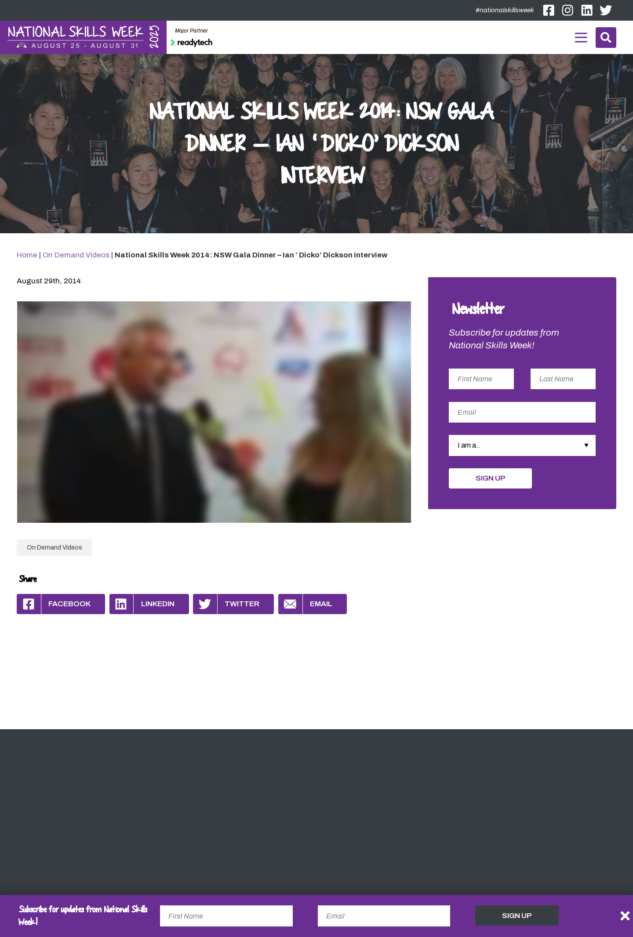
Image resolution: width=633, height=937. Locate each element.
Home (27, 255)
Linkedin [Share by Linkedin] (142, 604)
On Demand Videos (76, 255)
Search (605, 37)
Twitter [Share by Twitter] (226, 604)
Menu (581, 36)
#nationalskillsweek (505, 10)
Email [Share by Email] (305, 604)
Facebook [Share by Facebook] (54, 604)
